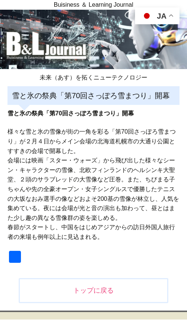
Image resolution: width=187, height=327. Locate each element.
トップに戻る (93, 290)
